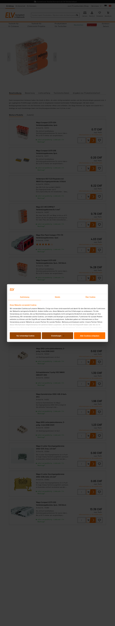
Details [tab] (57, 297)
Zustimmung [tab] (24, 297)
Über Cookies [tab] (90, 297)
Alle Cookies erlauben (89, 335)
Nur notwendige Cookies (25, 336)
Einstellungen (57, 336)
